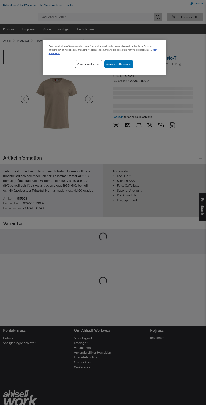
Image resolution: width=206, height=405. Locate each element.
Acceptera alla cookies (118, 64)
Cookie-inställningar (88, 64)
